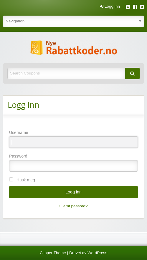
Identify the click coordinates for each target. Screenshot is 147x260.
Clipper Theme (53, 253)
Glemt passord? (74, 206)
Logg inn (110, 6)
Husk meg (25, 180)
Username (73, 139)
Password (73, 162)
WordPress (97, 253)
